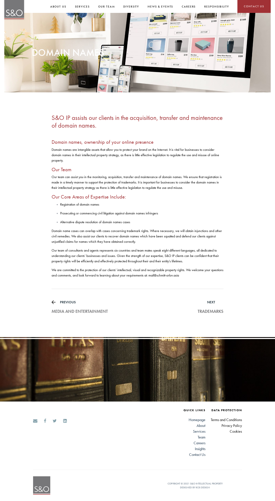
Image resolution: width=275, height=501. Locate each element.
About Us (58, 6)
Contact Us (197, 454)
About (201, 425)
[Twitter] (55, 421)
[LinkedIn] (65, 421)
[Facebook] (45, 421)
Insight (199, 448)
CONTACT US (254, 6)
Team (201, 437)
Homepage (197, 419)
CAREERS (189, 6)
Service (198, 431)
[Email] (35, 421)
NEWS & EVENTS (160, 6)
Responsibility (216, 6)
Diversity (131, 6)
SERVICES (82, 6)
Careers (199, 442)
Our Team (106, 6)
